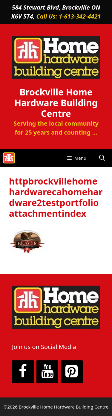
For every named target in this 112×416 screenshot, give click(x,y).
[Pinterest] (72, 371)
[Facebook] (23, 371)
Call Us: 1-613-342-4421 (68, 16)
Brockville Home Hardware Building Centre (56, 103)
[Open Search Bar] (102, 158)
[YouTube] (47, 371)
